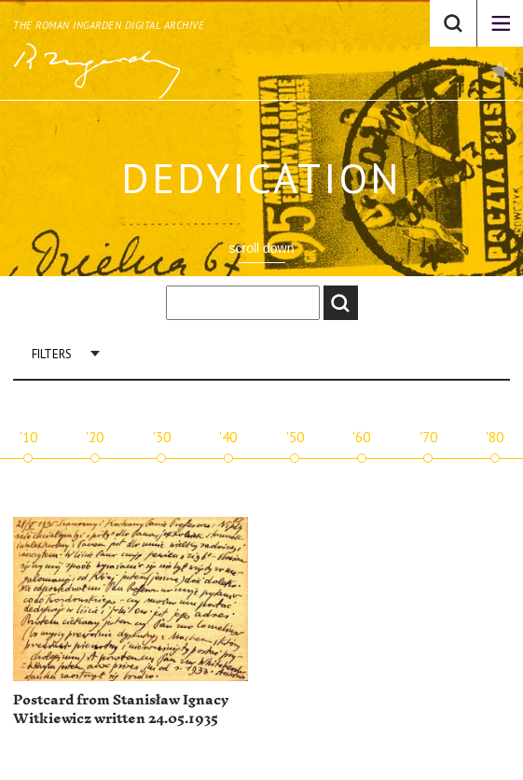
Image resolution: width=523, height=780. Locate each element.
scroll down (261, 248)
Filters (52, 354)
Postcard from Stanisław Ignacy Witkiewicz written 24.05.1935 (120, 709)
